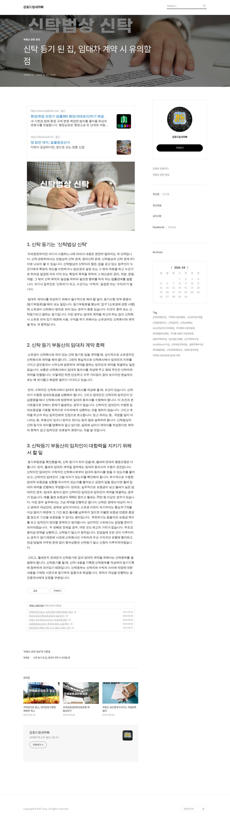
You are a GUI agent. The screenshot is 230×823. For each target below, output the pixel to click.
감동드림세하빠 (33, 7)
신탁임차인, (174, 322)
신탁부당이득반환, (179, 344)
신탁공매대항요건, (175, 350)
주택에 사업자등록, (177, 317)
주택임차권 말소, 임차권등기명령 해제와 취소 (51, 612)
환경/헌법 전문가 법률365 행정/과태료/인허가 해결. (68, 116)
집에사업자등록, (191, 350)
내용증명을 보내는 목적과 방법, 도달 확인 (49, 624)
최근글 (156, 194)
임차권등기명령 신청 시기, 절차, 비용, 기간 (49, 628)
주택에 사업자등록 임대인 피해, (167, 355)
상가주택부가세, (191, 339)
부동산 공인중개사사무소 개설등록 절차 (48, 620)
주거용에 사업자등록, (185, 328)
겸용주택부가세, (196, 344)
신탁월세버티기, (160, 322)
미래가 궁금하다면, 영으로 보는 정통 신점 (57, 147)
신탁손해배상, (186, 322)
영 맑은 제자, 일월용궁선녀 (50, 142)
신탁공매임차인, (160, 317)
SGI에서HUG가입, (161, 344)
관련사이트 (189, 809)
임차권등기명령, (176, 339)
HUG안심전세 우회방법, (164, 328)
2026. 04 (179, 267)
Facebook (158, 227)
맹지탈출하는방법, (161, 333)
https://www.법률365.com (45, 110)
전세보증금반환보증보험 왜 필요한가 (47, 616)
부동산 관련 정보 (36, 605)
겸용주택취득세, (160, 339)
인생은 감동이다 (161, 168)
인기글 (166, 194)
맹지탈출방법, (159, 350)
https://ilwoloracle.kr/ (42, 137)
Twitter (172, 227)
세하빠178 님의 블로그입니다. (44, 737)
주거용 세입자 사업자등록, (182, 333)
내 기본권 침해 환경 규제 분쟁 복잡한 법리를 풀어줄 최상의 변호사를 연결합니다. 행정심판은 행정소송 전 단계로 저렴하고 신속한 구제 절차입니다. (69, 123)
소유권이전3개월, (195, 317)
